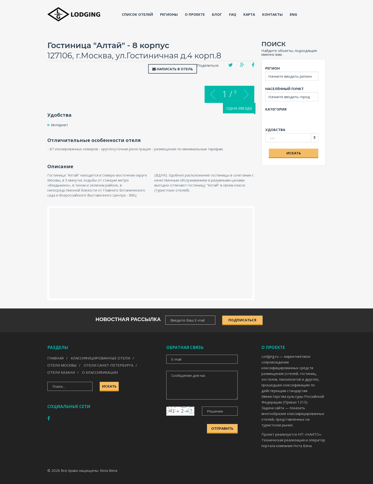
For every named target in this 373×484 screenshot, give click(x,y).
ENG (293, 14)
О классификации (100, 372)
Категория (276, 109)
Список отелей (137, 14)
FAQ (232, 14)
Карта (249, 14)
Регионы (169, 14)
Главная (55, 358)
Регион (272, 68)
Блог (217, 14)
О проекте (195, 14)
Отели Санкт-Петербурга (108, 365)
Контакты (272, 14)
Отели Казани (61, 372)
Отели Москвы (62, 365)
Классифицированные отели (100, 358)
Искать (293, 153)
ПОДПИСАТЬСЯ (242, 320)
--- (272, 137)
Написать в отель (172, 68)
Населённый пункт (284, 88)
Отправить (222, 428)
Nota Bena (108, 470)
